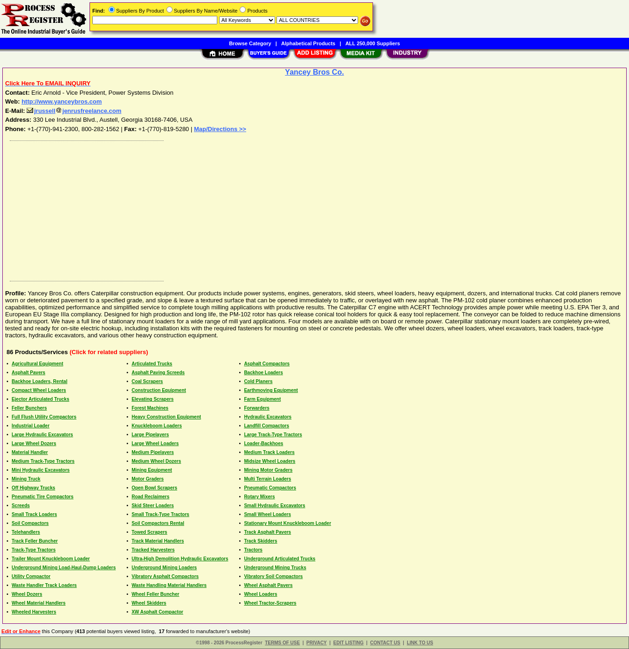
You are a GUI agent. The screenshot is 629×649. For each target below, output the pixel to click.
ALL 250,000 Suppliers (373, 43)
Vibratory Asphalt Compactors (165, 576)
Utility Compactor (31, 576)
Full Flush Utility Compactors (44, 416)
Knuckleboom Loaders (156, 425)
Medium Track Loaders (269, 452)
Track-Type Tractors (33, 549)
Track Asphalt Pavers (267, 532)
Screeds (21, 505)
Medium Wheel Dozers (156, 461)
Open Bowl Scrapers (154, 487)
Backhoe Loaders (263, 372)
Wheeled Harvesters (34, 611)
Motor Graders (147, 479)
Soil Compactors (30, 523)
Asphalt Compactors (267, 363)
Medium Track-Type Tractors (43, 461)
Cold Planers (258, 381)
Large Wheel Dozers (34, 443)
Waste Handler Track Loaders (44, 585)
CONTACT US (385, 642)
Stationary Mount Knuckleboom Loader (287, 523)
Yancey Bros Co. (314, 72)
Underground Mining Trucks (275, 567)
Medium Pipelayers (152, 452)
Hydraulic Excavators (267, 416)
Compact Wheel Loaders (39, 390)
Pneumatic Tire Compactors (43, 496)
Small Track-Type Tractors (160, 514)
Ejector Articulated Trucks (40, 399)
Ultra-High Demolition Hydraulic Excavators (179, 558)
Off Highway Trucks (33, 487)
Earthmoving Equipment (271, 390)
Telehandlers (26, 532)
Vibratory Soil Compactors (273, 576)
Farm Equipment (262, 399)
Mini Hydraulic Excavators (41, 470)
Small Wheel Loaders (267, 514)
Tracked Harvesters (152, 549)
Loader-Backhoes (263, 443)
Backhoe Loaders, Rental (39, 381)
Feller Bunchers (29, 408)
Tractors (253, 549)
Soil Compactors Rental (157, 523)
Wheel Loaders (260, 594)
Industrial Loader (30, 425)
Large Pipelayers (150, 434)
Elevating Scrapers (152, 399)
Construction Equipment (158, 390)
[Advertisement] (286, 208)
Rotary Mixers (259, 496)
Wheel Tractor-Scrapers (270, 603)
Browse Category (250, 43)
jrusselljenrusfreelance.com (74, 110)
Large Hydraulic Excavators (42, 434)
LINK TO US (420, 642)
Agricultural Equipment (37, 363)
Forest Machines (149, 408)
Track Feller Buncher (35, 541)
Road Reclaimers (150, 496)
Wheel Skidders (148, 603)
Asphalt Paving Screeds (158, 372)
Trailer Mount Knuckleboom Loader (51, 558)
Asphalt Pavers (28, 372)
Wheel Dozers (27, 594)
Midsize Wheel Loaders (269, 461)
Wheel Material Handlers (39, 603)
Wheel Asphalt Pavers (268, 585)
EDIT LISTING (348, 642)
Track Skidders (260, 541)
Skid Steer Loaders (152, 505)
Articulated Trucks (151, 363)
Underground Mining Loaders (164, 567)
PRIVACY (316, 642)
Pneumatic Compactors (270, 487)
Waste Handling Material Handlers (169, 585)
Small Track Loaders (34, 514)
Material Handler (30, 452)
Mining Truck (26, 479)
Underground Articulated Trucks (279, 558)
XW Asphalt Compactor (157, 611)
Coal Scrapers (147, 381)
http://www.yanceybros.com (61, 101)
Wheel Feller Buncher (155, 594)
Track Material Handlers (157, 541)
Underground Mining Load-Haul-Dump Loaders (64, 567)
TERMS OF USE (282, 642)
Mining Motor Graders (268, 470)
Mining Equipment (151, 470)
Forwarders (256, 408)
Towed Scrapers (149, 532)
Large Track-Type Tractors (273, 434)
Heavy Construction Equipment (166, 416)
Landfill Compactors (266, 425)
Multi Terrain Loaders (267, 479)
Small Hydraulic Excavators (274, 505)
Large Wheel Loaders (155, 443)
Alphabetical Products (308, 43)
